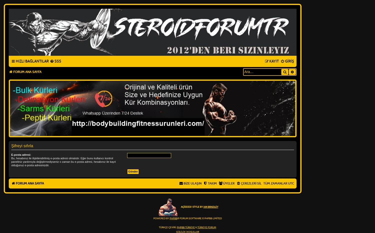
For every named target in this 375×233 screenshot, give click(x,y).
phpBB (173, 218)
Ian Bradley (210, 207)
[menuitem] (55, 61)
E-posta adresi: (21, 154)
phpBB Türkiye (186, 227)
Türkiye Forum (206, 227)
